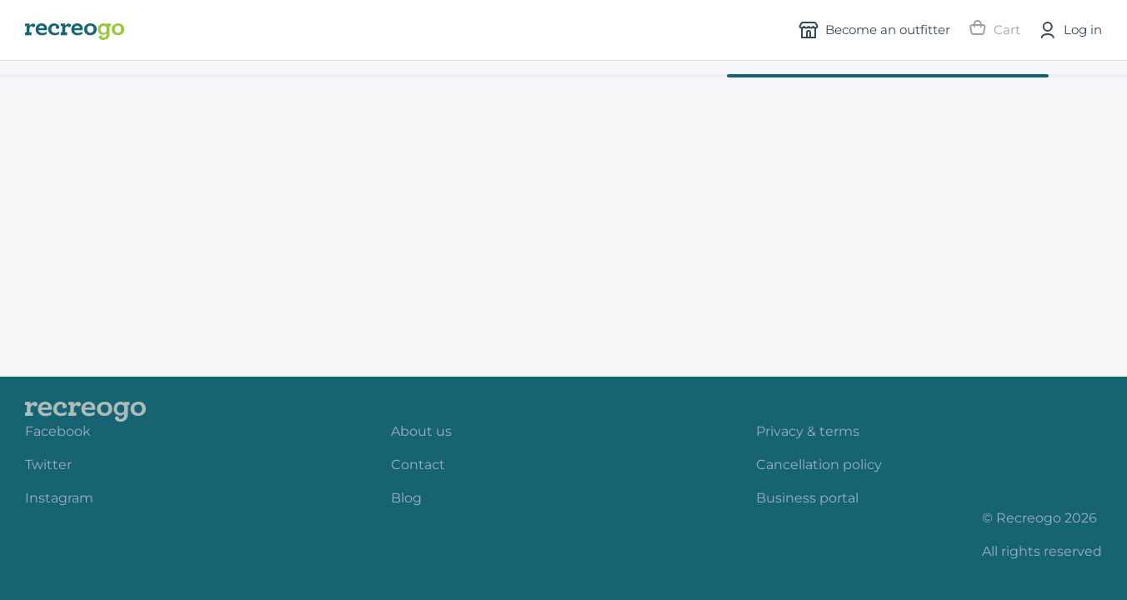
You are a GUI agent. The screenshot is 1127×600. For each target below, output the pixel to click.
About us (421, 431)
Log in (1069, 30)
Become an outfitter (874, 30)
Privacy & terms (807, 431)
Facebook (58, 431)
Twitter (48, 464)
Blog (406, 498)
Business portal (807, 498)
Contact (418, 464)
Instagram (59, 498)
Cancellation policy (819, 464)
